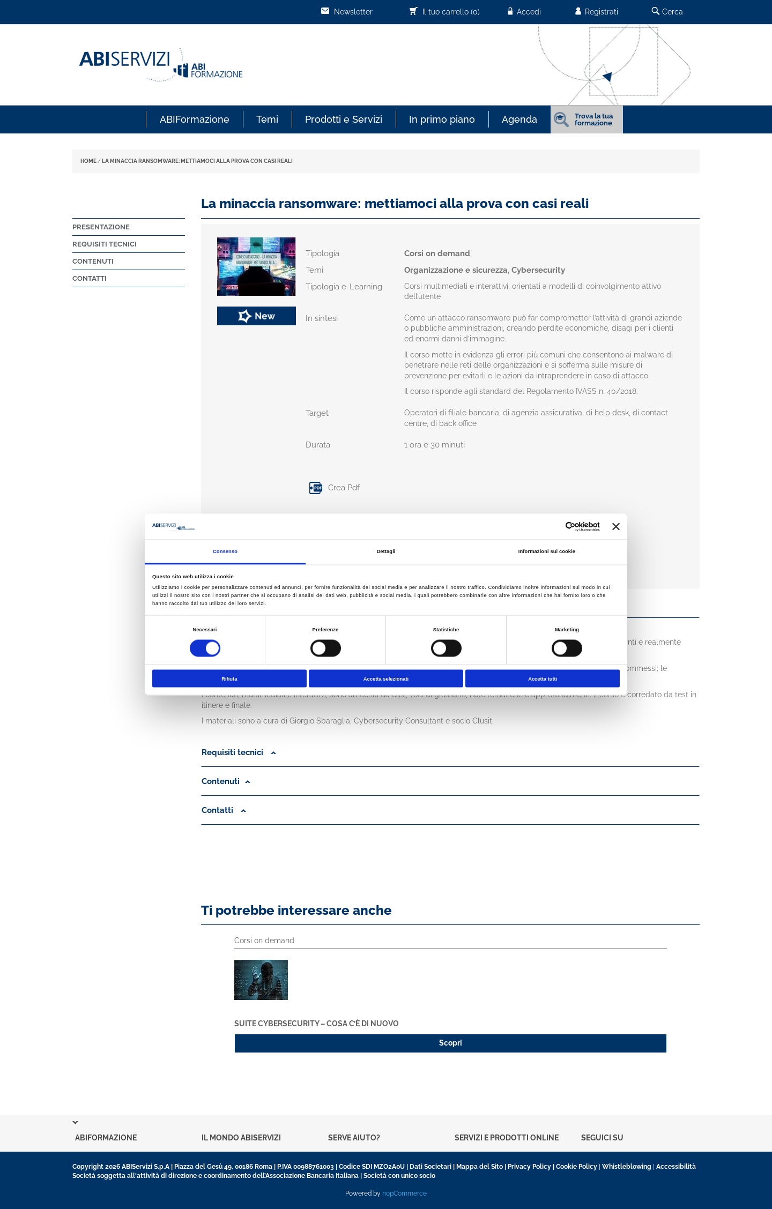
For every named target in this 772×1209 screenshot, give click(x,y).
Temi (267, 119)
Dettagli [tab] (385, 551)
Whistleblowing (626, 1166)
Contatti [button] (224, 810)
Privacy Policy (529, 1166)
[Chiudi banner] (616, 527)
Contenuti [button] (226, 781)
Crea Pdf (333, 487)
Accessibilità (676, 1166)
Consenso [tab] (225, 551)
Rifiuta (229, 678)
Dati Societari (430, 1166)
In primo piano (442, 119)
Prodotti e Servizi (343, 119)
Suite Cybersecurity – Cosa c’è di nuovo (316, 1023)
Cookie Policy (576, 1166)
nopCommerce (404, 1193)
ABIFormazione (194, 119)
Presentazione (101, 227)
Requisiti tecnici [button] (239, 752)
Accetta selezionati (386, 678)
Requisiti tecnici (104, 244)
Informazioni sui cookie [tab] (546, 551)
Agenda (519, 119)
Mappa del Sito (479, 1166)
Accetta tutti (542, 678)
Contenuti (93, 261)
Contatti (89, 278)
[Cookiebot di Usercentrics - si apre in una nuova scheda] (553, 526)
